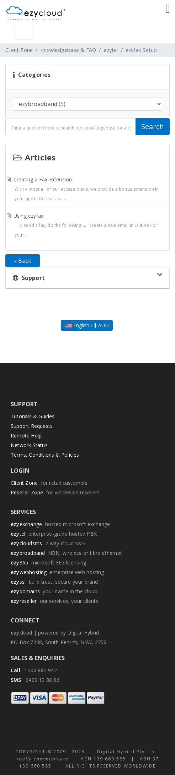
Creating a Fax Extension (87, 189)
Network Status (29, 445)
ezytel (111, 50)
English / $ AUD (87, 325)
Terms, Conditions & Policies (45, 454)
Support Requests (32, 426)
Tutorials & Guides (33, 416)
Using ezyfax (87, 226)
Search (152, 126)
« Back (22, 261)
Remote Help (26, 435)
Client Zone (19, 50)
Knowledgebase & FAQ (68, 50)
